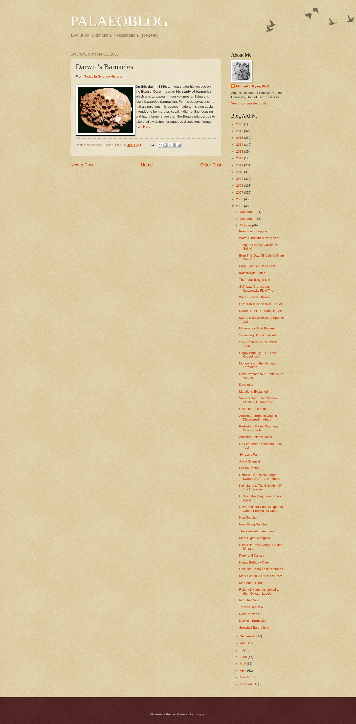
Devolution (246, 384)
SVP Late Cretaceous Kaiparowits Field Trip (256, 288)
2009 (240, 179)
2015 (240, 138)
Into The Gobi (248, 600)
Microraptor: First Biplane (257, 328)
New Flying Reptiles (253, 524)
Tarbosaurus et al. (251, 607)
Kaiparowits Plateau (253, 273)
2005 (240, 206)
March (244, 677)
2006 (240, 199)
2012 (240, 158)
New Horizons (249, 614)
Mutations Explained (253, 391)
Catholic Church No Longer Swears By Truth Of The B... (260, 477)
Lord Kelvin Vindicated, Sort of (260, 304)
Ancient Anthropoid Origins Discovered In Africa (258, 417)
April (243, 670)
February (246, 684)
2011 (240, 165)
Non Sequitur (248, 517)
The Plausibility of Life (254, 280)
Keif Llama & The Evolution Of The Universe (260, 487)
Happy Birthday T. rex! (254, 562)
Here (146, 126)
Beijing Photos (249, 468)
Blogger (200, 714)
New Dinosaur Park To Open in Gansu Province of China (261, 508)
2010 (240, 172)
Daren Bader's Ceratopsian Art (260, 311)
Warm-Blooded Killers (254, 297)
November (247, 219)
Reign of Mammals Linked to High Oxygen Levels (259, 591)
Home (147, 164)
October (246, 225)
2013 (240, 151)
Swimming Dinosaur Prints (257, 335)
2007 (240, 192)
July (243, 650)
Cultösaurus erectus (253, 409)
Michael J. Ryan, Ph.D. (253, 86)
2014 (240, 144)
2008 (240, 185)
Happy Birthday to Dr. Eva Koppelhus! (257, 354)
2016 (240, 131)
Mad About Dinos (251, 583)
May (243, 663)
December (247, 212)
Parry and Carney (251, 555)
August (245, 643)
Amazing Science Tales (255, 437)
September (248, 636)
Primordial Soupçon (253, 231)
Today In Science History (102, 76)
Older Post (210, 164)
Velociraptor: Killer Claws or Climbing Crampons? (258, 400)
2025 (240, 124)
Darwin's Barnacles (252, 621)
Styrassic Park (249, 454)
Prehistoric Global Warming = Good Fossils (259, 428)
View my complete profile (249, 103)
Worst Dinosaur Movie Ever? (259, 238)
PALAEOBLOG (119, 21)
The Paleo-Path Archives (256, 531)
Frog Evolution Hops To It (257, 266)
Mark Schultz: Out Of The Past (260, 576)
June (244, 657)
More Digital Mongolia (254, 538)
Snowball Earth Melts (254, 627)
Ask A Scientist (249, 461)
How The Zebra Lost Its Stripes (261, 569)
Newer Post (81, 164)
